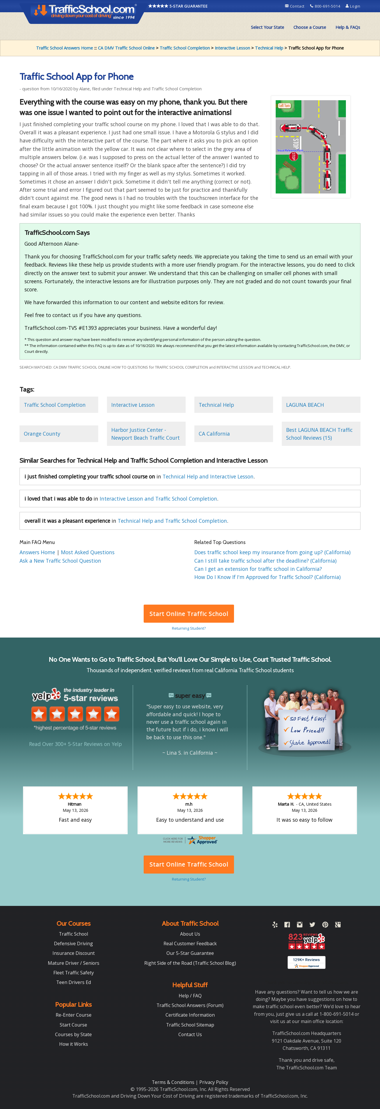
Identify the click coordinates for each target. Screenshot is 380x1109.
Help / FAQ (190, 995)
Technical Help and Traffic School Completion (172, 520)
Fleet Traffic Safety (73, 972)
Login (353, 6)
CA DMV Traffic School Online (126, 48)
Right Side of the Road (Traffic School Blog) (190, 963)
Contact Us (190, 1034)
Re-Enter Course (74, 1015)
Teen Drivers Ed (73, 982)
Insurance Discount (73, 953)
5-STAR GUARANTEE (178, 6)
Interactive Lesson (232, 48)
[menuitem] (267, 27)
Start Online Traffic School (188, 614)
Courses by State (73, 1034)
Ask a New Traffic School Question (60, 560)
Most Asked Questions (88, 552)
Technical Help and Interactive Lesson (208, 476)
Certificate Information (190, 1015)
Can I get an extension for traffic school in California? (258, 568)
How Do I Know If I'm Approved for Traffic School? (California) (267, 576)
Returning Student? (189, 628)
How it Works (73, 1044)
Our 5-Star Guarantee (190, 953)
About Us (190, 934)
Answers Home (38, 552)
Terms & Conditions (174, 1082)
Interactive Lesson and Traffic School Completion (158, 498)
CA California (214, 433)
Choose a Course (309, 27)
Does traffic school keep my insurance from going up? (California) (272, 552)
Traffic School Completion (185, 48)
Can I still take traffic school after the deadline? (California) (265, 560)
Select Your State (267, 27)
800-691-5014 (325, 6)
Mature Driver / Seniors (73, 963)
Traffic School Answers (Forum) (190, 1005)
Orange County (42, 433)
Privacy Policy (213, 1082)
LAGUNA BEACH (305, 404)
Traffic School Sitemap (190, 1025)
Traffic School (73, 934)
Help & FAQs (347, 27)
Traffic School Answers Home (64, 48)
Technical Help (269, 48)
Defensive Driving (73, 943)
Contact (295, 6)
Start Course (73, 1025)
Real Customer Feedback (190, 943)
